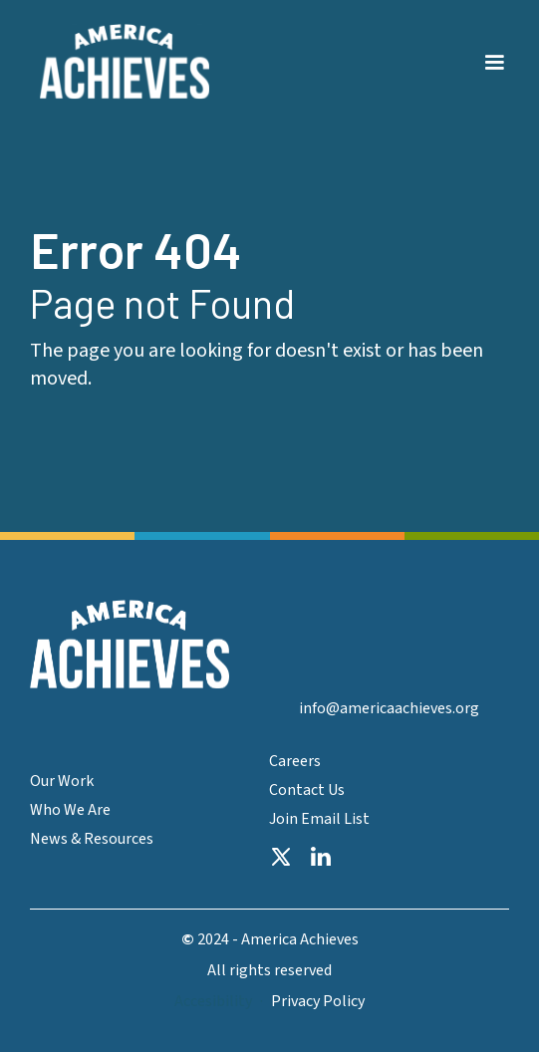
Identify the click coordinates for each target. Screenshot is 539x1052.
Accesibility (213, 1001)
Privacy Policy (318, 1001)
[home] (119, 62)
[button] (494, 51)
